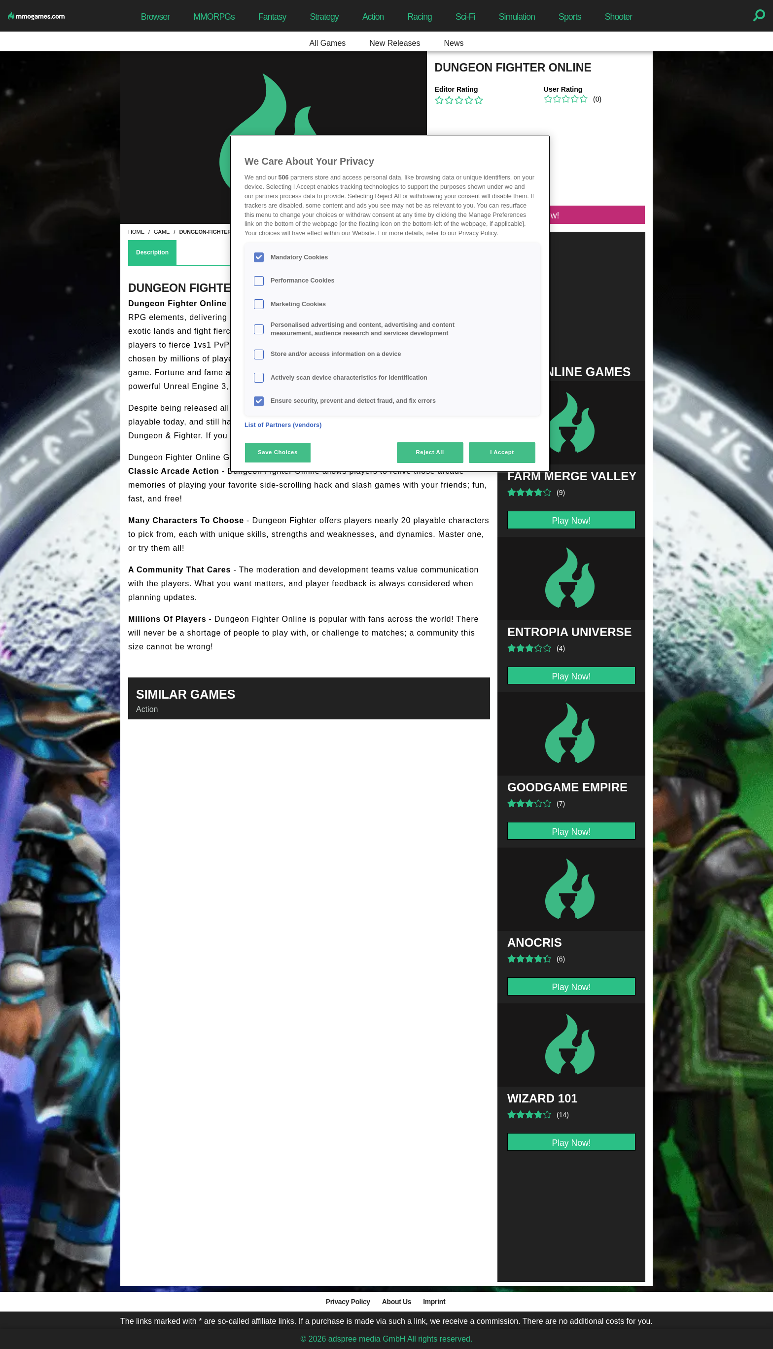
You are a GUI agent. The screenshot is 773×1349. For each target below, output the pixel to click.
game (162, 232)
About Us (396, 1302)
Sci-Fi (465, 17)
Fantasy (272, 17)
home (136, 232)
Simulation (517, 17)
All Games (328, 43)
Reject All (430, 452)
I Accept (502, 452)
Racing (420, 17)
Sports (570, 17)
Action (373, 17)
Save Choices (278, 452)
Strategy (324, 17)
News (453, 43)
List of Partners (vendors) (283, 425)
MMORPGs (214, 17)
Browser (155, 17)
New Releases (394, 43)
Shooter (618, 17)
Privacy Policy (348, 1302)
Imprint (434, 1302)
